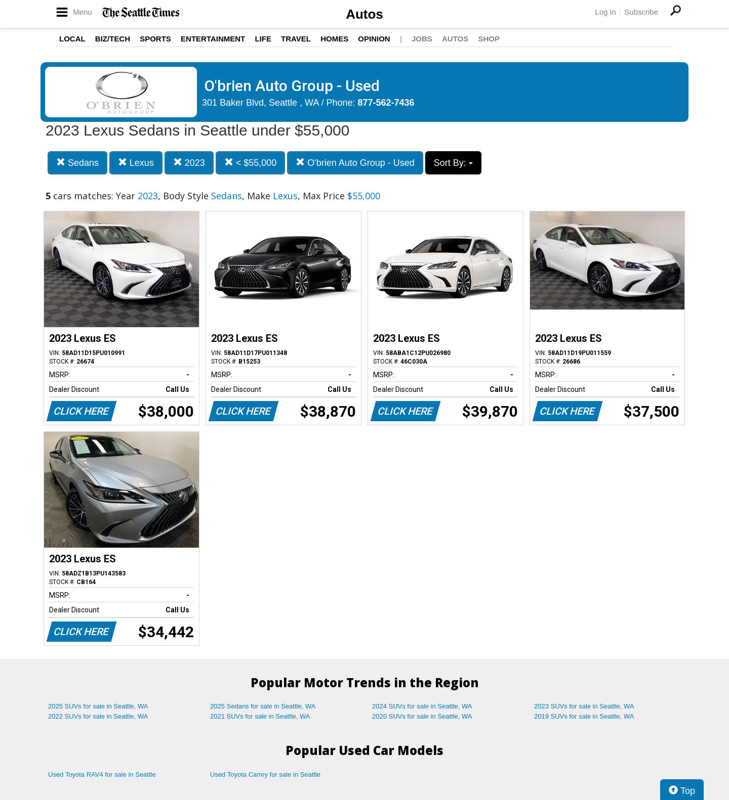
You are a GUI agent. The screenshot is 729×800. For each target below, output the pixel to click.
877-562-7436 (386, 103)
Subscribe (641, 12)
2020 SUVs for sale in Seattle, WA (422, 716)
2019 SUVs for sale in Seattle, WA (584, 716)
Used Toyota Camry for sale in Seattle (265, 774)
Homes (334, 38)
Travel (296, 38)
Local (72, 38)
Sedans (77, 162)
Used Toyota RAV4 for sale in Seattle (102, 774)
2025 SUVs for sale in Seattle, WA (98, 706)
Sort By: (453, 163)
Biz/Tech (112, 38)
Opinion (374, 38)
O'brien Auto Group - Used (355, 162)
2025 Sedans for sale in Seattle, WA (262, 706)
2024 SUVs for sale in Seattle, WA (422, 706)
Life (263, 38)
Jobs (422, 38)
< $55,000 (250, 162)
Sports (155, 38)
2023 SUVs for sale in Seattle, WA (584, 706)
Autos (364, 14)
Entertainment (213, 38)
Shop (489, 38)
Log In (605, 12)
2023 (189, 162)
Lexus (136, 162)
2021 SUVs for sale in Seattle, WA (260, 716)
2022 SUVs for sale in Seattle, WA (98, 716)
